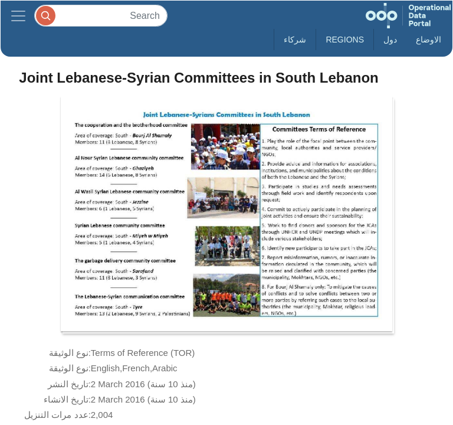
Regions (345, 39)
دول (390, 39)
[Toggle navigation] (18, 15)
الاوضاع (428, 39)
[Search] (101, 16)
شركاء (295, 39)
